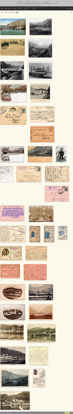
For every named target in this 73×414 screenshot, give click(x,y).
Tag (5, 12)
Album (2, 8)
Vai (34, 8)
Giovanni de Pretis (41, 411)
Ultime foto (20, 8)
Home (2, 12)
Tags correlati (7, 8)
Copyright (70, 412)
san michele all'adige (11, 12)
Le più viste (14, 8)
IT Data (36, 411)
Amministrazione (69, 8)
